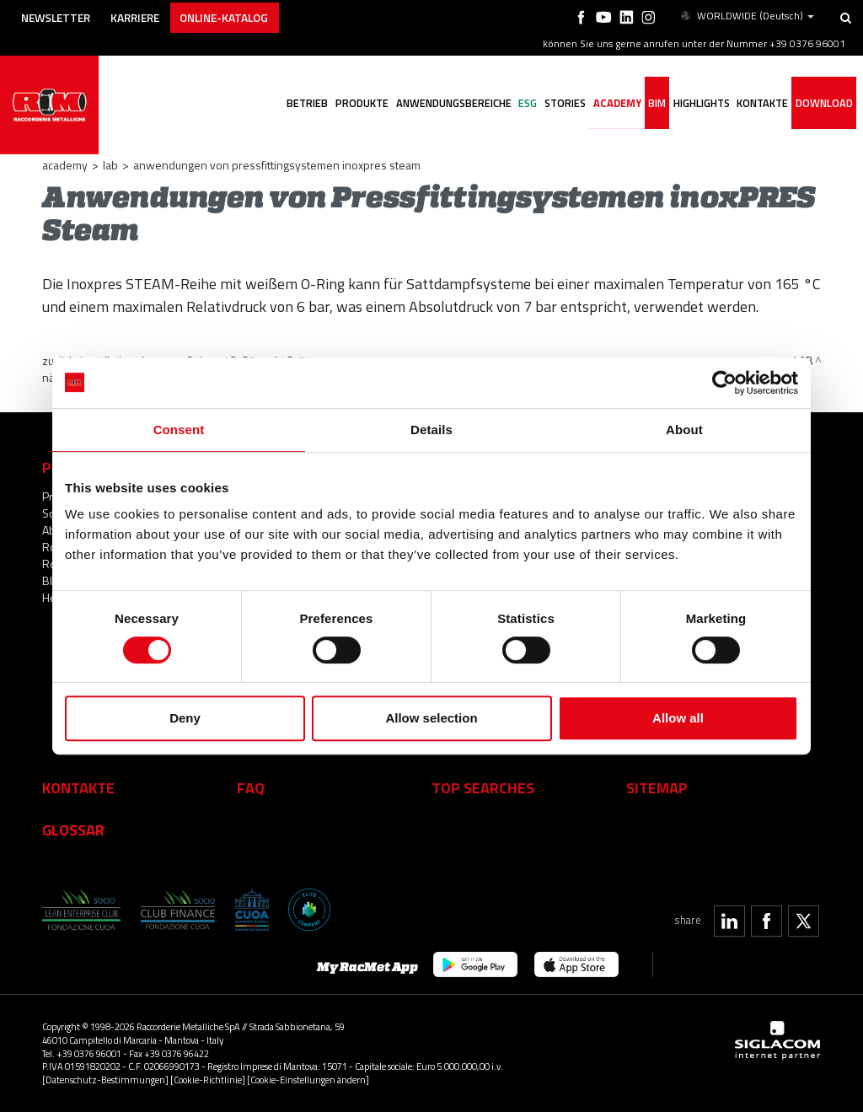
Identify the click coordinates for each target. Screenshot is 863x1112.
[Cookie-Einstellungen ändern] (308, 1079)
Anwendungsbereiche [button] (446, 106)
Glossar (73, 829)
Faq (251, 787)
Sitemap (657, 787)
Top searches (483, 787)
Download (824, 106)
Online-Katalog (241, 15)
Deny (185, 718)
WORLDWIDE (747, 15)
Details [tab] (431, 429)
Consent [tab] (179, 429)
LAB (110, 165)
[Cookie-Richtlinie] (207, 1079)
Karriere (146, 15)
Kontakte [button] (761, 106)
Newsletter (60, 15)
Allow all (678, 718)
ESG (521, 106)
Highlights (699, 106)
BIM (653, 106)
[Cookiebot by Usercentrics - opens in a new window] (724, 382)
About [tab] (684, 429)
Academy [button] (612, 106)
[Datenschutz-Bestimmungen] (105, 1079)
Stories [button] (559, 106)
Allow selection (431, 718)
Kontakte (78, 787)
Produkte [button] (353, 106)
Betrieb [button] (298, 106)
